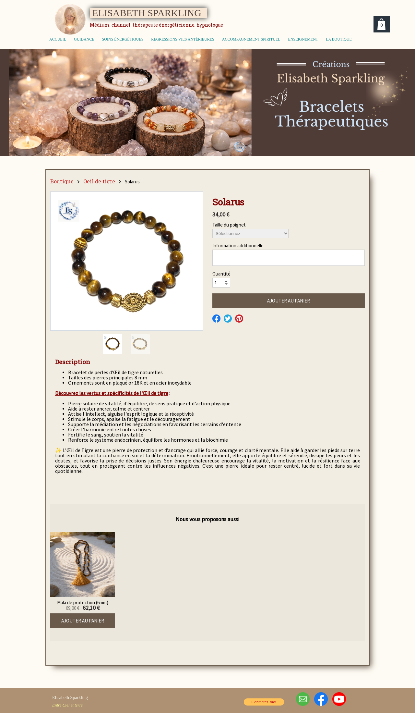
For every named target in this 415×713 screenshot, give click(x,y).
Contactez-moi (264, 701)
